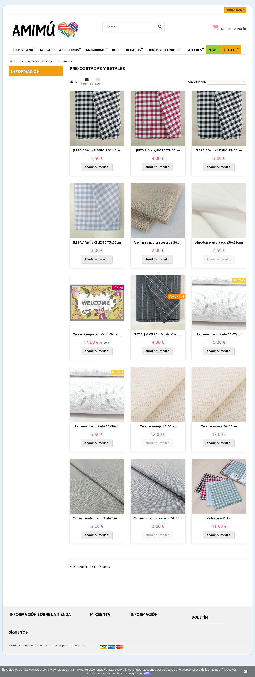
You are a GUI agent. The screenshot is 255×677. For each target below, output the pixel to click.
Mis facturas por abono (104, 627)
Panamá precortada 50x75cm (219, 334)
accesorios (69, 50)
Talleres (194, 50)
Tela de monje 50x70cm (219, 426)
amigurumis (96, 50)
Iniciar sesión (235, 10)
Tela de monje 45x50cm (158, 426)
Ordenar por (197, 82)
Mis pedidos (98, 622)
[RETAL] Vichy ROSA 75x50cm (158, 150)
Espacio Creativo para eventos (149, 642)
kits (115, 50)
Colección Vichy (219, 518)
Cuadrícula (87, 81)
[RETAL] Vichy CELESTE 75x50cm (97, 242)
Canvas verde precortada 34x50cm (99, 518)
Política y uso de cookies (146, 632)
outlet (230, 50)
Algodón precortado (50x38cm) (219, 242)
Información (25, 71)
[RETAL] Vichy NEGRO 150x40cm (97, 150)
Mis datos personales (103, 637)
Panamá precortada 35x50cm (97, 426)
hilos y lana (22, 50)
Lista (97, 81)
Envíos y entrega (27, 82)
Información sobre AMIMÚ (34, 96)
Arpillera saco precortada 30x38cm (160, 242)
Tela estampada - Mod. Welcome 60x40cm (105, 334)
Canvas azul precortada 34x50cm (159, 518)
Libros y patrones (163, 50)
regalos (133, 50)
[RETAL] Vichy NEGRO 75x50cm (219, 150)
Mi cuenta (100, 614)
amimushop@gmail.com (37, 632)
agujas (46, 50)
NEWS (213, 50)
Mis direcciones (100, 632)
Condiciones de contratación (35, 89)
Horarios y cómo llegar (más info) (151, 637)
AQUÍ (147, 673)
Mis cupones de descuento (107, 642)
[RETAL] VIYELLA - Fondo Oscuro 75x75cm (165, 334)
